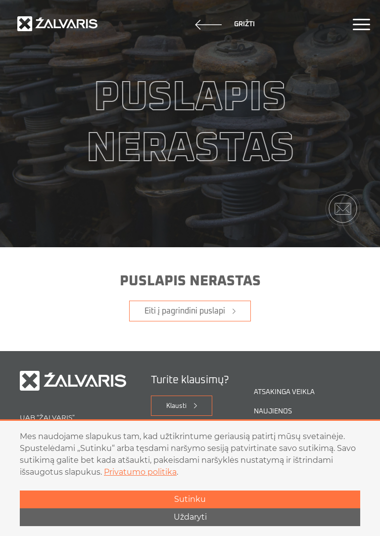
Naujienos (273, 411)
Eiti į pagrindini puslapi (184, 311)
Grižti (225, 25)
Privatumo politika (140, 472)
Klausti (176, 406)
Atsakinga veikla (284, 392)
